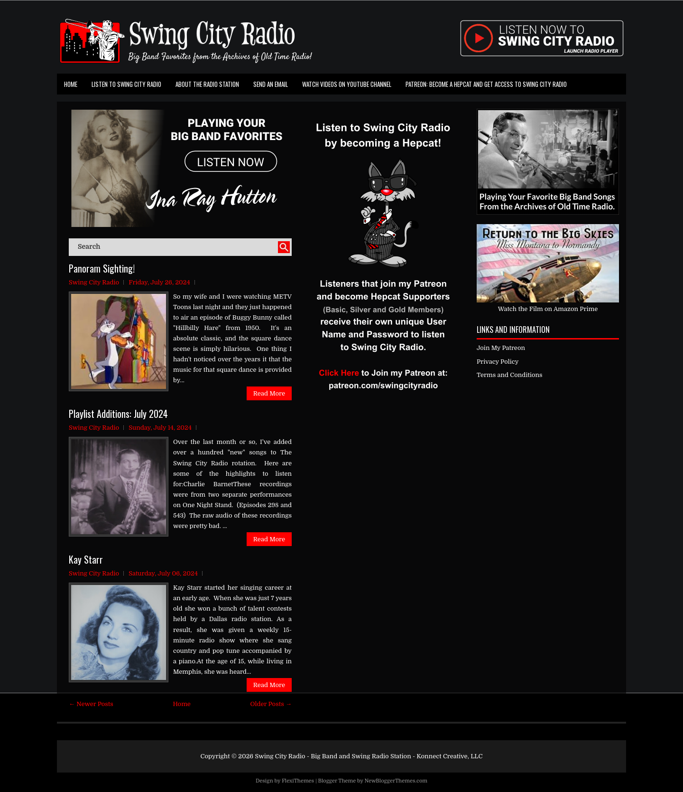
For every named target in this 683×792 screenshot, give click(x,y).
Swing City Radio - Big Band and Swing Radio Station (333, 756)
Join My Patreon (501, 347)
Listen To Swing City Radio (126, 84)
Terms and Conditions (510, 374)
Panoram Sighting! (102, 268)
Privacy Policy (497, 361)
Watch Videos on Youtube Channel (346, 84)
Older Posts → (271, 703)
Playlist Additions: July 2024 (118, 413)
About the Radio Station (207, 84)
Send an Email (270, 84)
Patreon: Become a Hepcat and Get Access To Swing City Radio (486, 84)
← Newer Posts (91, 703)
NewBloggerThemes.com (395, 781)
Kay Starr (86, 559)
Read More (269, 393)
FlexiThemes (298, 781)
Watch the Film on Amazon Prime (548, 308)
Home (70, 84)
